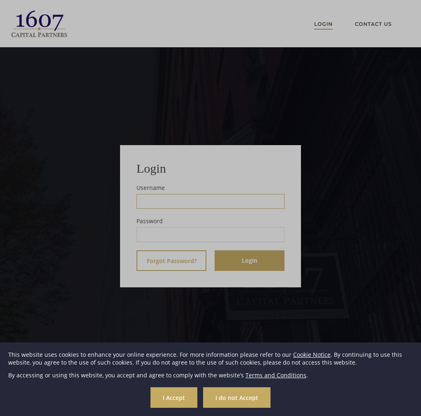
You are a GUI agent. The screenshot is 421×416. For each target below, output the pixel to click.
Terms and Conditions (275, 375)
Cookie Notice (312, 354)
